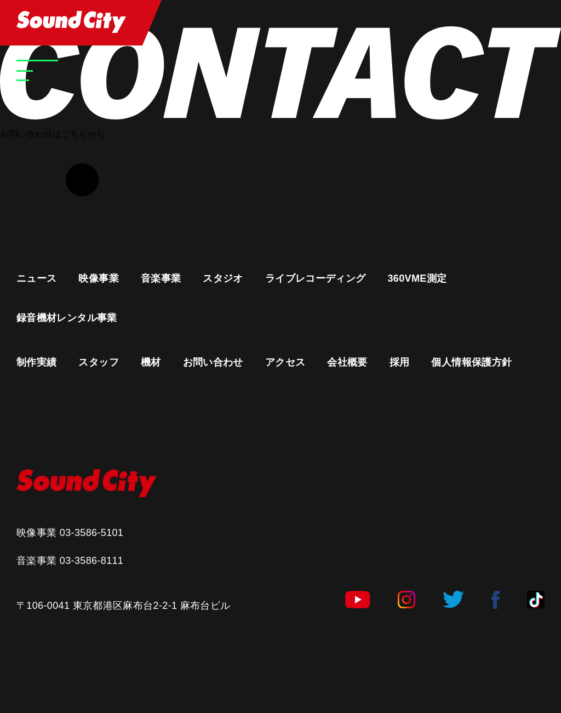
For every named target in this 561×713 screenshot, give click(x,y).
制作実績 (36, 362)
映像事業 (98, 278)
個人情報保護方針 (471, 362)
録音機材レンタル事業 (66, 317)
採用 (400, 362)
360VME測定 (416, 278)
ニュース (36, 278)
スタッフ (98, 362)
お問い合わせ (213, 362)
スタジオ (223, 278)
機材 (151, 362)
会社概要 (347, 362)
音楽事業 (161, 278)
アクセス (285, 362)
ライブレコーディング (315, 278)
